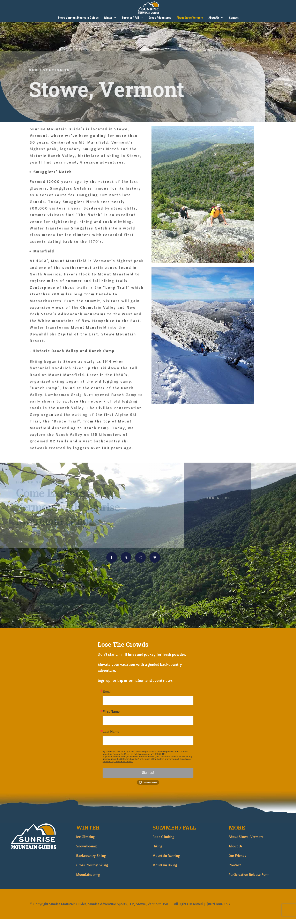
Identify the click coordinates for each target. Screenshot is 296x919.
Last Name (111, 731)
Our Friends (237, 855)
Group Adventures (159, 17)
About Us (214, 17)
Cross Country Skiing (92, 865)
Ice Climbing (85, 836)
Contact (233, 17)
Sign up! (148, 772)
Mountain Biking (165, 865)
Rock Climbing (163, 836)
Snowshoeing (86, 846)
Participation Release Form (249, 874)
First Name (111, 711)
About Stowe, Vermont (246, 836)
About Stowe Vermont (190, 17)
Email (107, 691)
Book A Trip (209, 498)
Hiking (157, 846)
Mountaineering (88, 874)
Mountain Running (166, 855)
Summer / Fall (130, 17)
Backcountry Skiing (91, 855)
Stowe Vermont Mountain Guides (78, 17)
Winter (108, 17)
